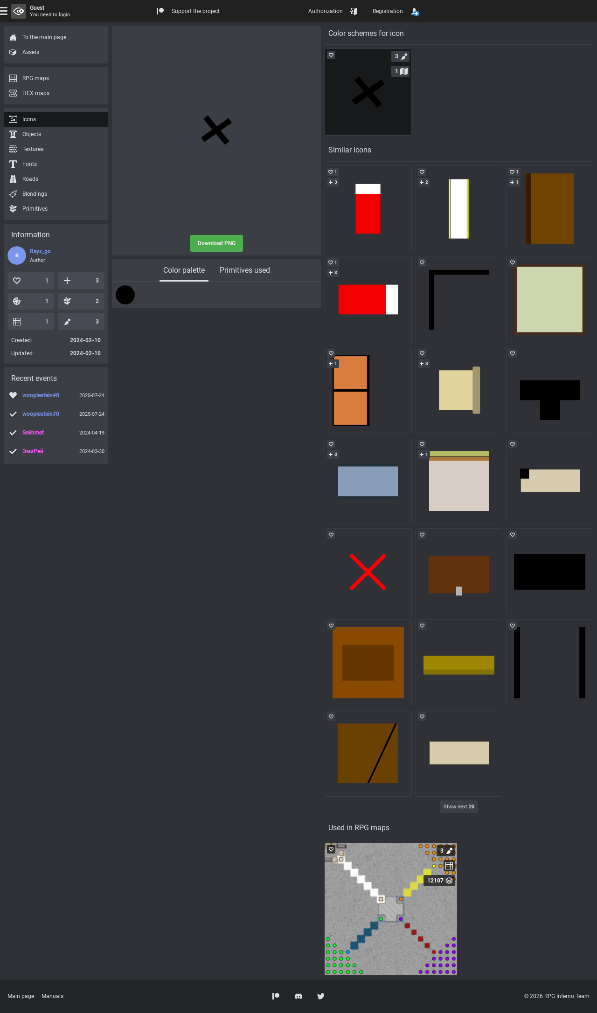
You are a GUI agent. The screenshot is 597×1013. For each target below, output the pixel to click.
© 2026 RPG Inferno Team (557, 996)
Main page (20, 996)
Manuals (52, 996)
